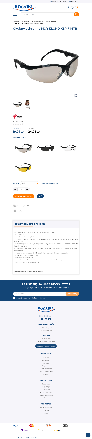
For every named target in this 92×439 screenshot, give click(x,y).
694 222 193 (75, 1)
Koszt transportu (46, 369)
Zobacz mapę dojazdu (46, 346)
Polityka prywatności (46, 395)
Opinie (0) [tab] (39, 224)
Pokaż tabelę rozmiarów (49, 183)
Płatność (46, 374)
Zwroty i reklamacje (46, 371)
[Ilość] (21, 189)
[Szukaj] (49, 14)
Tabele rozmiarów (46, 408)
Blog (46, 413)
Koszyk (46, 398)
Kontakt (46, 363)
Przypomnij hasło (46, 392)
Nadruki (46, 410)
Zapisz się (72, 294)
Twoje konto (46, 389)
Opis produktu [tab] (23, 224)
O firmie (46, 357)
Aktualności (46, 360)
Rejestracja (46, 387)
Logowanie (46, 384)
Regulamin (46, 366)
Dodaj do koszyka (23, 196)
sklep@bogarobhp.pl (59, 1)
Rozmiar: (16, 183)
